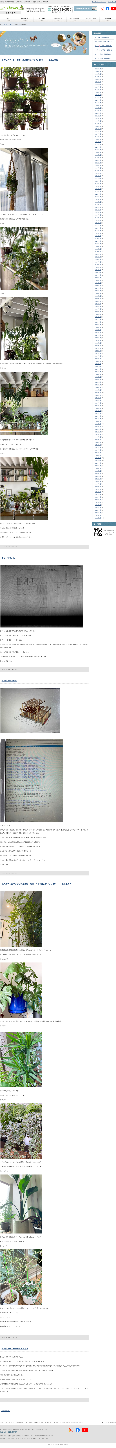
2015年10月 (98, 398)
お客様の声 (36, 1422)
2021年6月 (98, 220)
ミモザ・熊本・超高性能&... (103, 54)
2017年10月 (98, 335)
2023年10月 (98, 147)
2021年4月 (98, 225)
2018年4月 (98, 319)
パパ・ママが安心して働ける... (104, 50)
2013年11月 (98, 458)
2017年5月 (98, 348)
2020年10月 (98, 241)
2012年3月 (98, 510)
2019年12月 (98, 267)
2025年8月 (98, 89)
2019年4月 (98, 288)
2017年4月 (98, 350)
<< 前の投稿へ (5, 1411)
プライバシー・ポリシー (99, 1)
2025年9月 (98, 87)
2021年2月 (98, 230)
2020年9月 (98, 243)
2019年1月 (98, 296)
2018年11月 (98, 301)
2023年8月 (98, 152)
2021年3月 (98, 228)
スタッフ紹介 (10, 1438)
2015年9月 (98, 400)
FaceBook (90, 13)
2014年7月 (98, 437)
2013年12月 (98, 455)
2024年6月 (98, 126)
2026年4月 (98, 68)
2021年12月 (98, 204)
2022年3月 (98, 196)
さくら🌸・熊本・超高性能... (103, 46)
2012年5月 (98, 505)
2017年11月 (98, 332)
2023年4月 (98, 162)
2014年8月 (98, 434)
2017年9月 (98, 337)
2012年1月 (98, 515)
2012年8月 (98, 497)
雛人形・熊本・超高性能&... (103, 58)
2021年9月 (98, 212)
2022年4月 (98, 194)
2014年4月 (98, 445)
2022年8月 (98, 183)
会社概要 (2, 1438)
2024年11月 (98, 113)
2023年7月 (98, 155)
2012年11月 (98, 489)
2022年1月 (98, 202)
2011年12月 (98, 518)
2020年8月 (98, 246)
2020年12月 (98, 236)
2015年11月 (98, 395)
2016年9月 (98, 369)
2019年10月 (98, 272)
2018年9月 (98, 306)
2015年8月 (98, 403)
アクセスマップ (20, 1438)
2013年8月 (98, 465)
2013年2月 (98, 481)
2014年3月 (98, 447)
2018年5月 (98, 317)
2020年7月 (98, 249)
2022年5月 (98, 191)
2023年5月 (98, 160)
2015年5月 (98, 411)
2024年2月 (98, 136)
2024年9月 (98, 118)
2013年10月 (98, 460)
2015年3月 (98, 416)
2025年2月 (98, 105)
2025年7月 (98, 92)
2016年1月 (98, 390)
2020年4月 (98, 256)
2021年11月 (98, 207)
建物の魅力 (20, 1422)
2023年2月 (98, 168)
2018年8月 (98, 309)
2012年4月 (98, 507)
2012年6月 (98, 502)
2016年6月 (98, 377)
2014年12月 (98, 424)
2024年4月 (98, 131)
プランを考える (8, 558)
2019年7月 (98, 280)
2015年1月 (98, 421)
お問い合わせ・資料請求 (75, 1422)
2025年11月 (98, 82)
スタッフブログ (7, 24)
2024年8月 (98, 121)
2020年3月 (98, 259)
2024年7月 (98, 123)
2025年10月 (98, 84)
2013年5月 (98, 473)
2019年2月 (98, 293)
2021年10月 (98, 209)
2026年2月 (98, 74)
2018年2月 (98, 324)
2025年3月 (98, 102)
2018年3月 (98, 322)
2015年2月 (98, 418)
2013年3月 (98, 478)
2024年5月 (98, 129)
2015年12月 (98, 392)
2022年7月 (98, 186)
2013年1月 (98, 484)
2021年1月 (98, 233)
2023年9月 (98, 149)
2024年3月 (98, 134)
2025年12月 (98, 79)
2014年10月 (98, 429)
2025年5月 (98, 97)
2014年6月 (98, 439)
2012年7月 (98, 499)
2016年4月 (98, 382)
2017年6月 (98, 345)
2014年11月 (98, 426)
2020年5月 (98, 254)
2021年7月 (98, 217)
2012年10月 (98, 492)
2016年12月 (98, 361)
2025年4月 (98, 100)
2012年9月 (98, 494)
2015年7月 (98, 405)
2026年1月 (98, 76)
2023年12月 (98, 142)
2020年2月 (98, 262)
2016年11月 (98, 364)
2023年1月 (98, 170)
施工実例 (29, 1422)
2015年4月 (98, 413)
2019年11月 (98, 270)
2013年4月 (98, 476)
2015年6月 (98, 408)
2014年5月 (98, 442)
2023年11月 (98, 144)
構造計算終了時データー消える (15, 1349)
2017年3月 (98, 353)
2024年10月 (98, 115)
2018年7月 (98, 311)
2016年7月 (98, 374)
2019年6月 (98, 283)
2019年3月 (98, 290)
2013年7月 (98, 468)
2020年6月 (98, 251)
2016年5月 (98, 379)
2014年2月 (98, 450)
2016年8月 (98, 371)
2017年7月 (98, 343)
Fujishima (56, 1444)
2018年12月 (98, 298)
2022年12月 (98, 173)
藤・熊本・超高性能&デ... (102, 37)
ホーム (2, 1422)
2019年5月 (98, 285)
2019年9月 (98, 275)
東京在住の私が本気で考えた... (104, 41)
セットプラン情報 (59, 1422)
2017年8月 (98, 340)
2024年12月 (98, 110)
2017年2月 (98, 356)
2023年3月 (98, 165)
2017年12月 (98, 330)
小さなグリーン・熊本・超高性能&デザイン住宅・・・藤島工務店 (30, 60)
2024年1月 (98, 139)
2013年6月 (98, 471)
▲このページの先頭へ (109, 1422)
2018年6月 (98, 314)
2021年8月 (98, 215)
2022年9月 (98, 181)
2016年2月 (98, 387)
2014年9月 (98, 431)
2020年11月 (98, 238)
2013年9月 (98, 463)
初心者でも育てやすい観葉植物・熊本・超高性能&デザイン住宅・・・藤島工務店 (36, 884)
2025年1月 (98, 108)
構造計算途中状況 (9, 681)
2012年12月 (98, 486)
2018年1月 (98, 327)
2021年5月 (98, 223)
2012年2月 (98, 512)
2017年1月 (98, 358)
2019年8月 (98, 277)
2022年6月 (98, 189)
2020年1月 (98, 264)
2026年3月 (98, 71)
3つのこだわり (10, 1422)
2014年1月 (98, 452)
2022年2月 (98, 199)
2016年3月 (98, 384)
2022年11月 (98, 176)
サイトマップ (112, 1)
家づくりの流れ (47, 1422)
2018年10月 (98, 303)
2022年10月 (98, 178)
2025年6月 (98, 95)
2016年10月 (98, 366)
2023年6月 (98, 157)
